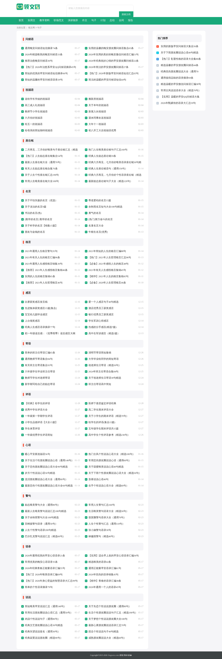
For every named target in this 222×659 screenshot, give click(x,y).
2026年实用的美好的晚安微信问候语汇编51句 (112, 54)
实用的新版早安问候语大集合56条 (178, 46)
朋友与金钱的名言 (34, 232)
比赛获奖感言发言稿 (35, 302)
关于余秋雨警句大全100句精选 (41, 517)
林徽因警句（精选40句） (101, 536)
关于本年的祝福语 (97, 105)
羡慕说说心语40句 (97, 479)
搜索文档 (134, 8)
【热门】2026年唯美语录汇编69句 (42, 574)
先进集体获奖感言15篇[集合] (40, 308)
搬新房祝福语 (95, 99)
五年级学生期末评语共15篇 (102, 428)
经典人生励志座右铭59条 (101, 156)
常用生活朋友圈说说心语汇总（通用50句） (47, 612)
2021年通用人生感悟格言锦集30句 (42, 264)
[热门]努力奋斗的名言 (99, 219)
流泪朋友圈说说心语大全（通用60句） (45, 479)
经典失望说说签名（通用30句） (41, 631)
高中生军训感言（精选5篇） (103, 333)
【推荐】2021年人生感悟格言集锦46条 (45, 270)
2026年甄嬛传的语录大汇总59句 (177, 103)
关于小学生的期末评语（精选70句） (107, 416)
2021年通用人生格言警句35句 (40, 251)
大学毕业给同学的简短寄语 (102, 359)
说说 (27, 597)
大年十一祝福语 (96, 124)
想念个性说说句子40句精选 (102, 631)
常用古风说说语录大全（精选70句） (180, 90)
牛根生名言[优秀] (97, 232)
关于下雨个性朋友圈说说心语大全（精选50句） (113, 473)
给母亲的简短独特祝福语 (38, 130)
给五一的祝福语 (33, 124)
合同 (179, 20)
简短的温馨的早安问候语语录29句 (42, 79)
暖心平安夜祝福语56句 (36, 454)
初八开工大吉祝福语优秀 (101, 130)
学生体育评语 (32, 428)
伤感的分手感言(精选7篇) (101, 327)
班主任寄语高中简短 (99, 384)
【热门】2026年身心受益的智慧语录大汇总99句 (49, 581)
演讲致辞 (100, 20)
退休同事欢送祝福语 (99, 118)
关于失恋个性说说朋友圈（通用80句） (108, 606)
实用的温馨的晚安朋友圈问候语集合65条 (109, 48)
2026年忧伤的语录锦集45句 (102, 574)
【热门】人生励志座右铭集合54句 (42, 156)
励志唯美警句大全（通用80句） (41, 505)
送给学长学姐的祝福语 (36, 99)
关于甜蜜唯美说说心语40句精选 (105, 466)
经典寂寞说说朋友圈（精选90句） (42, 638)
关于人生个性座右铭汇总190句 (41, 175)
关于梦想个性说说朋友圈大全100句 (106, 619)
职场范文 (80, 20)
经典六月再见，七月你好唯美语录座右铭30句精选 (114, 162)
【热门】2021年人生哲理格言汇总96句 (108, 257)
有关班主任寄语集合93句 (38, 365)
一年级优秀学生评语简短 (38, 435)
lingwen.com (113, 655)
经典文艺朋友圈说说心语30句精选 (42, 625)
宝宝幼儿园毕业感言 (35, 314)
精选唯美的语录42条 (99, 562)
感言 (27, 293)
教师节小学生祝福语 (35, 111)
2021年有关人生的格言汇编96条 (41, 257)
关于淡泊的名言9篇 (35, 206)
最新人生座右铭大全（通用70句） (42, 162)
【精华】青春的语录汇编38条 (103, 581)
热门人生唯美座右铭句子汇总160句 (106, 149)
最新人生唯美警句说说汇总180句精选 (44, 511)
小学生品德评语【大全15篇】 (40, 422)
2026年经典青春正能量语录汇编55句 (44, 568)
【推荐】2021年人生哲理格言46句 (42, 282)
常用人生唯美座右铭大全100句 (41, 181)
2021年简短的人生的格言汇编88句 (106, 251)
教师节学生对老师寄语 (36, 378)
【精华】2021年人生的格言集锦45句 (107, 276)
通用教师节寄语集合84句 (38, 359)
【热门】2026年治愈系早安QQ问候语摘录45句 (49, 67)
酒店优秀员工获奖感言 (100, 308)
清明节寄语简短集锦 (99, 352)
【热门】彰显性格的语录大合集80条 (180, 59)
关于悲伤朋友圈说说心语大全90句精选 (45, 466)
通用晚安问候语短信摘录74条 (40, 48)
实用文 (41, 20)
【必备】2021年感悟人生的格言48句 (107, 264)
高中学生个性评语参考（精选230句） (108, 435)
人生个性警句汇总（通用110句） (105, 524)
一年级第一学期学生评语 (38, 416)
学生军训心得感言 (97, 321)
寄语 (27, 343)
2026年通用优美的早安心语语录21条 (44, 555)
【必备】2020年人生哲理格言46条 (106, 282)
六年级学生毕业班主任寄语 (39, 371)
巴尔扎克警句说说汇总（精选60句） (44, 536)
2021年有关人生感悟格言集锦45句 (106, 270)
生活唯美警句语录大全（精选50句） (107, 511)
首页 (24, 20)
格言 (27, 242)
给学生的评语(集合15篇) (101, 422)
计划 (148, 20)
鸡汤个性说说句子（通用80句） (41, 619)
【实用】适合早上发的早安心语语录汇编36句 (112, 555)
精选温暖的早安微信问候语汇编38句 (180, 84)
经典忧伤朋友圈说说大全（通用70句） (181, 71)
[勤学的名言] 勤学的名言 (38, 219)
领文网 (31, 28)
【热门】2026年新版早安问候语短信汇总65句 (112, 73)
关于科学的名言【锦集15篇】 (40, 225)
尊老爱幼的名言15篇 (99, 200)
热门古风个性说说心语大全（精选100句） (110, 454)
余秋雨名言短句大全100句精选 (104, 206)
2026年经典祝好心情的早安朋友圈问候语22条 (112, 61)
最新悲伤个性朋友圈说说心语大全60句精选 (47, 485)
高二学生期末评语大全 (100, 409)
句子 (133, 20)
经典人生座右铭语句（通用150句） (106, 168)
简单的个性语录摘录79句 (38, 587)
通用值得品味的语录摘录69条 (176, 78)
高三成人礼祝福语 (34, 105)
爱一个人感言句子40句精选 (102, 302)
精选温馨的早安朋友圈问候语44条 (178, 65)
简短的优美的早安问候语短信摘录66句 (45, 73)
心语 (27, 445)
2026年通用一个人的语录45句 (103, 587)
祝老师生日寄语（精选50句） (103, 365)
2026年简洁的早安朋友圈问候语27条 (107, 67)
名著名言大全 (95, 225)
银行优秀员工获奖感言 (100, 314)
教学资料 (59, 20)
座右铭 (28, 140)
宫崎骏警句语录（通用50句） (40, 524)
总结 (163, 20)
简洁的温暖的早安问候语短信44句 (106, 79)
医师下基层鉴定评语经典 (101, 403)
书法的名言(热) (33, 213)
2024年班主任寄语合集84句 (102, 371)
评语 (27, 394)
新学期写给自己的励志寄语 (39, 384)
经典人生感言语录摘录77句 (39, 327)
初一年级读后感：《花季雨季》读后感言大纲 (48, 333)
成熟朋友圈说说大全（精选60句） (106, 638)
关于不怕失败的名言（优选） (40, 200)
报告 (194, 20)
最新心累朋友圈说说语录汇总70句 (106, 625)
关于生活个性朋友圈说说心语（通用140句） (48, 460)
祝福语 (28, 90)
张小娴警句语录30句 (99, 530)
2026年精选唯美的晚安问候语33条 (42, 54)
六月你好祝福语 (33, 118)
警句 (27, 495)
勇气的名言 (94, 213)
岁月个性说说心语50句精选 (39, 473)
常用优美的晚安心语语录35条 (40, 562)
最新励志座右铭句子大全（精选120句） (109, 181)
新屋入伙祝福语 (96, 111)
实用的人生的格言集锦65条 (39, 276)
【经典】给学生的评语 (36, 403)
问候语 (28, 39)
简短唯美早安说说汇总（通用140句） (44, 606)
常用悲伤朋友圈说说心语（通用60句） (108, 460)
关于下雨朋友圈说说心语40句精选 (178, 52)
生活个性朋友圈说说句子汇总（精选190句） (111, 612)
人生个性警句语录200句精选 (39, 530)
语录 (27, 546)
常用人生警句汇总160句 (100, 505)
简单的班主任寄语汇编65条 (39, 352)
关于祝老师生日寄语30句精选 (103, 378)
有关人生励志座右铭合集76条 (40, 168)
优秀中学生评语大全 (35, 409)
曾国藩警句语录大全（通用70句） (106, 517)
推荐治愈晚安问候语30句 (38, 61)
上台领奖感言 (32, 321)
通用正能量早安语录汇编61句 (103, 568)
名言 (27, 191)
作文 (118, 20)
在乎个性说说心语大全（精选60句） (107, 485)
